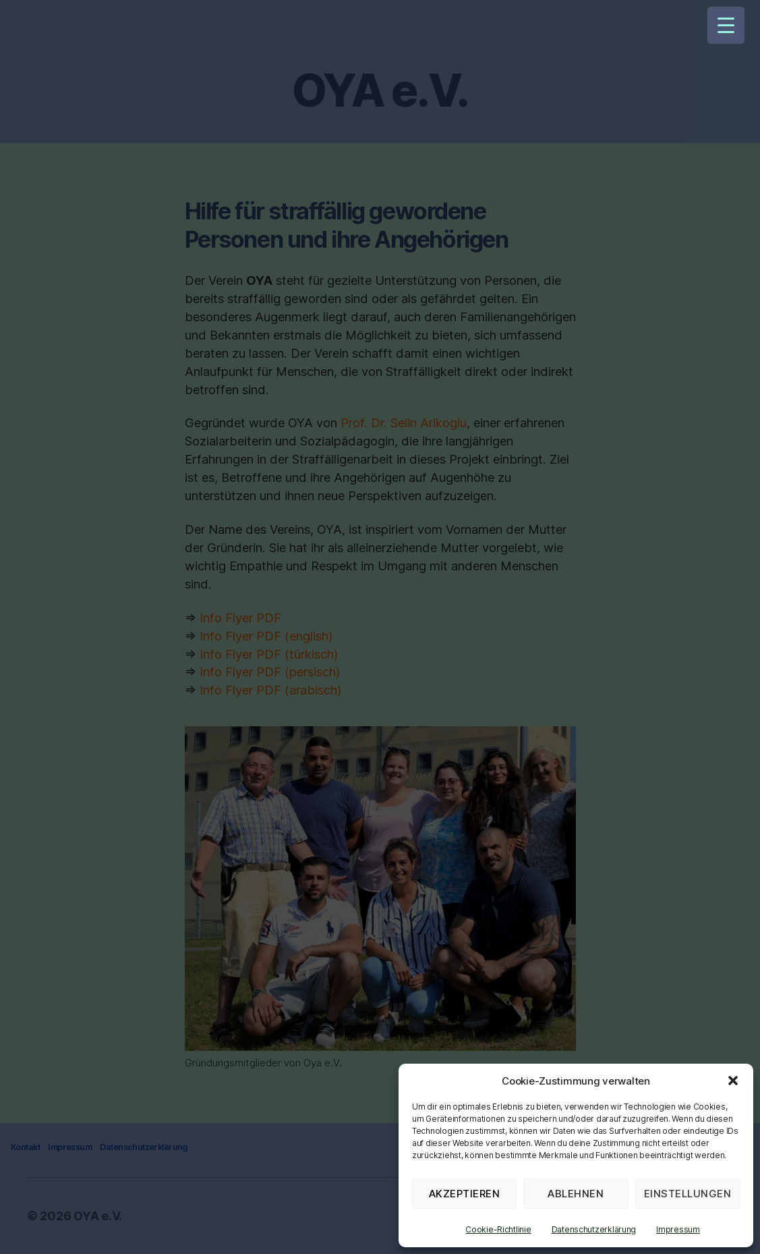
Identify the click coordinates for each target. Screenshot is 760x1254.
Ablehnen (576, 1193)
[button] (733, 1080)
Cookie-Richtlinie (498, 1229)
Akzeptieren (464, 1193)
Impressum (678, 1229)
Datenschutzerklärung (594, 1229)
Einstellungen (688, 1193)
